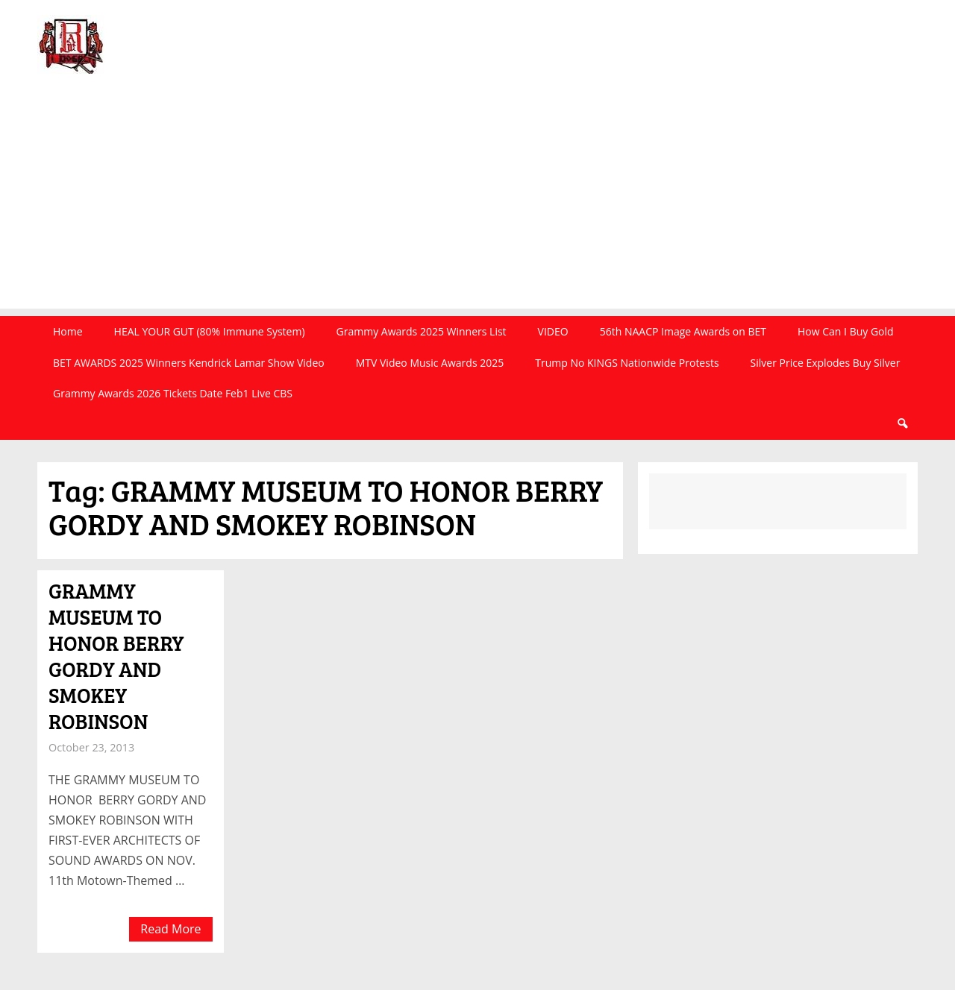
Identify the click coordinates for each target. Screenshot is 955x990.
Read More (170, 929)
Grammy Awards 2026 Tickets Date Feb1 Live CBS (172, 393)
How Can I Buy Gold (846, 331)
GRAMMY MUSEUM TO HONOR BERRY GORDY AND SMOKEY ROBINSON (116, 655)
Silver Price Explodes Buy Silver (826, 363)
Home (68, 331)
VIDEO (553, 331)
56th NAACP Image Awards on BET (683, 331)
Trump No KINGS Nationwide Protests (626, 363)
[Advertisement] (477, 204)
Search (902, 424)
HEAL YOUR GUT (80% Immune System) (209, 331)
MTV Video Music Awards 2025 (430, 363)
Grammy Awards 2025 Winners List (421, 331)
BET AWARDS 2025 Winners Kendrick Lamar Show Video (189, 363)
